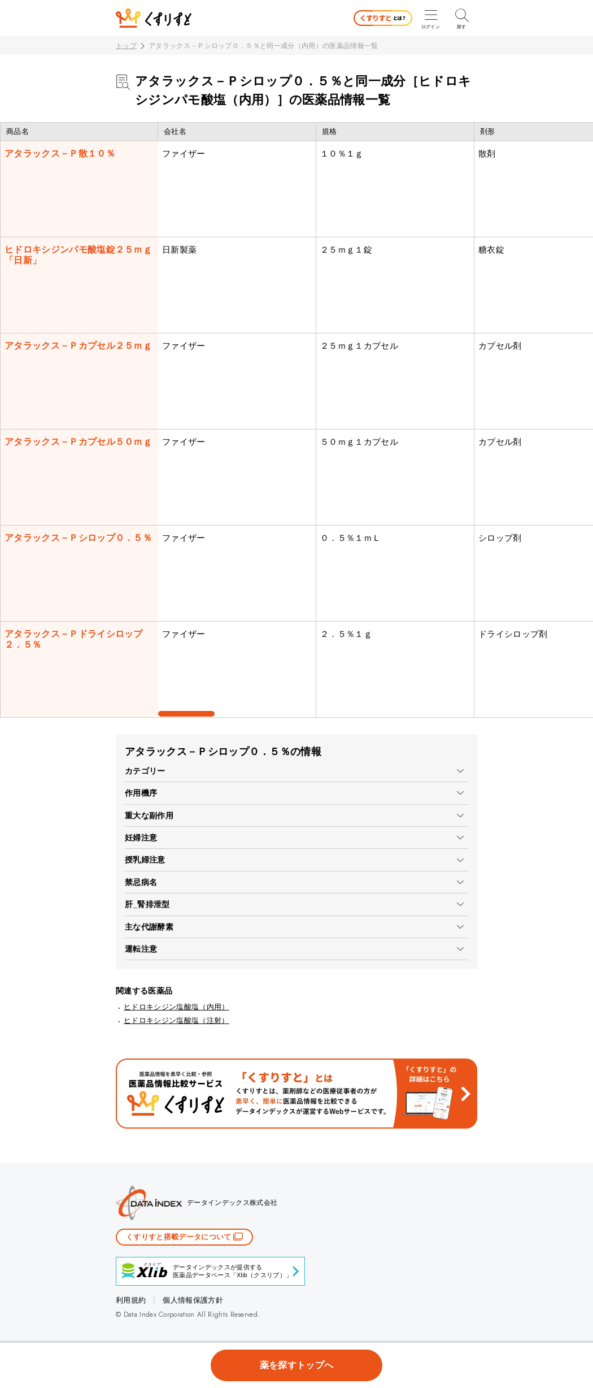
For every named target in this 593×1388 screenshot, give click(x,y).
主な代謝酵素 (149, 926)
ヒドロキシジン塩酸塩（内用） (176, 1007)
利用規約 (131, 1300)
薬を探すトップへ (297, 1365)
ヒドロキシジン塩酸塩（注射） (176, 1020)
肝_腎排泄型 (147, 904)
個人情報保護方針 (193, 1300)
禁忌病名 (141, 882)
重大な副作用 (149, 815)
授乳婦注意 (145, 859)
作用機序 (141, 792)
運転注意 (141, 948)
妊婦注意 (141, 837)
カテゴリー (145, 770)
